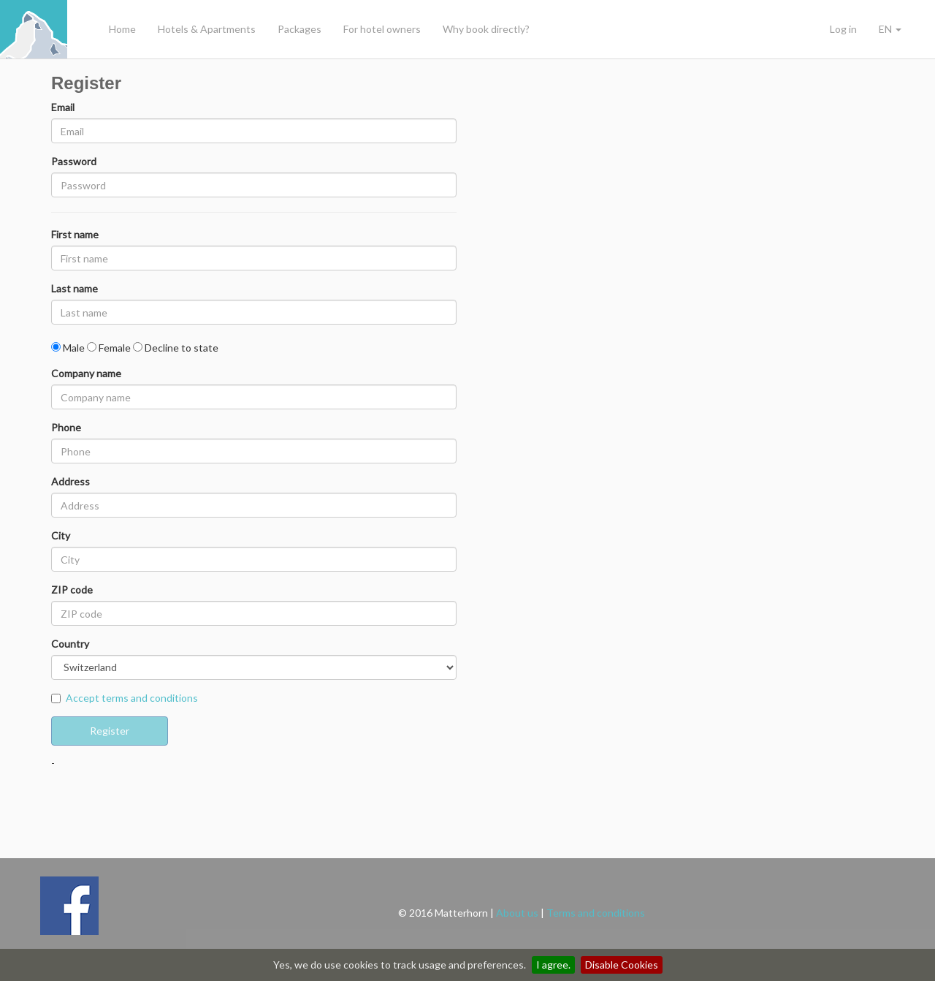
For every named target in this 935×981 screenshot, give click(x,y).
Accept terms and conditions (132, 698)
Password (73, 161)
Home (122, 29)
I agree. (553, 964)
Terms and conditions (595, 912)
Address (70, 481)
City (60, 535)
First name (75, 234)
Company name (86, 373)
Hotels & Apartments (207, 29)
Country (70, 643)
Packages (299, 29)
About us (517, 912)
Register (109, 730)
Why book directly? (486, 29)
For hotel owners (382, 29)
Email (63, 107)
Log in (843, 29)
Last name (74, 288)
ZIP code (72, 589)
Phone (66, 427)
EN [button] (890, 29)
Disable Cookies (621, 964)
